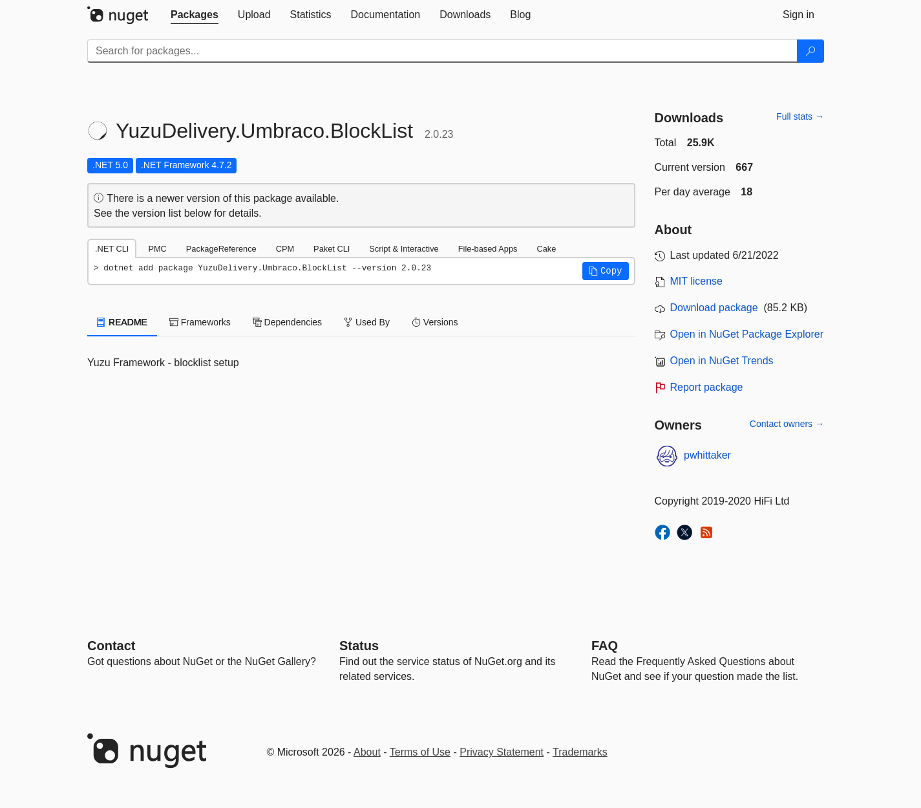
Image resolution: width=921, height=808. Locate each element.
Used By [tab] (367, 322)
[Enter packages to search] (442, 51)
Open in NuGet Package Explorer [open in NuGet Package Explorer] (746, 334)
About (367, 752)
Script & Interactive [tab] (403, 249)
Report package (706, 387)
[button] (605, 271)
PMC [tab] (157, 249)
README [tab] (122, 322)
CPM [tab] (285, 249)
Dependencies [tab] (287, 322)
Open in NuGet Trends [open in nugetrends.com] (722, 360)
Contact (111, 646)
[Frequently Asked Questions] (604, 646)
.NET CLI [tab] (112, 249)
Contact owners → (787, 424)
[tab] (194, 15)
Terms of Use (420, 752)
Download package (714, 307)
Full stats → (800, 116)
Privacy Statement (502, 752)
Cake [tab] (546, 249)
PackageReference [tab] (221, 249)
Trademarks (580, 752)
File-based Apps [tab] (488, 249)
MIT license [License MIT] (696, 281)
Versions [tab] (435, 322)
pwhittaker (707, 455)
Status (359, 646)
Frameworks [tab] (200, 322)
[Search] (810, 51)
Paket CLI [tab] (331, 249)
